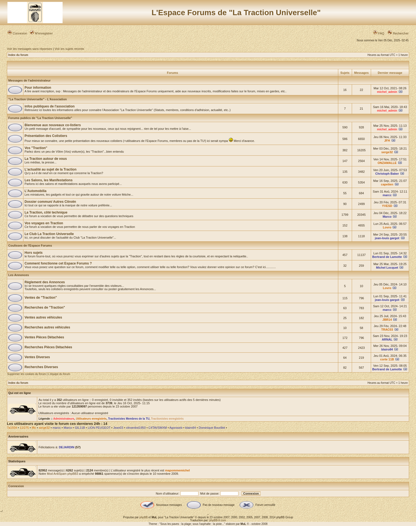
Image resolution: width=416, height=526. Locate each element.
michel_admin (387, 91)
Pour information (38, 88)
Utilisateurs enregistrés (91, 418)
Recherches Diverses (41, 367)
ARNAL (387, 339)
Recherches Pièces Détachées (48, 347)
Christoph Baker (387, 173)
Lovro (387, 227)
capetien (387, 184)
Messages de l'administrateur (29, 80)
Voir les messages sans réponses (29, 48)
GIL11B (80, 427)
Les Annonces (18, 275)
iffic (34, 427)
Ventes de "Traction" (41, 298)
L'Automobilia (36, 191)
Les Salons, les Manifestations (49, 180)
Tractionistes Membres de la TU (128, 418)
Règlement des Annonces (45, 282)
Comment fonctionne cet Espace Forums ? (58, 263)
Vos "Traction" (36, 148)
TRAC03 (387, 329)
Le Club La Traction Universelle (49, 234)
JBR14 (387, 319)
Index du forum (18, 54)
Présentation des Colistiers (46, 136)
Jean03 (118, 427)
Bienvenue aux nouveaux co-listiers (53, 125)
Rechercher (398, 33)
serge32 (387, 152)
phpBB (143, 517)
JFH (387, 140)
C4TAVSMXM (157, 427)
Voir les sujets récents (69, 48)
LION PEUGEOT (99, 427)
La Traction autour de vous (46, 159)
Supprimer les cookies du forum (26, 374)
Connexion (17, 33)
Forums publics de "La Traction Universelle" (40, 118)
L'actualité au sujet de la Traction (50, 169)
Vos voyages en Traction (44, 223)
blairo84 (387, 349)
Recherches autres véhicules (47, 327)
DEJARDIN (66, 447)
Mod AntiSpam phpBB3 (62, 473)
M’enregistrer (41, 33)
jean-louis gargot (387, 238)
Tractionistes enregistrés (167, 418)
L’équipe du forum (59, 374)
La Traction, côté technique (46, 212)
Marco (387, 216)
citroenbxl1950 (136, 427)
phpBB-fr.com (217, 520)
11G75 (24, 427)
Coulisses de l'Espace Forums (30, 245)
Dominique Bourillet (212, 427)
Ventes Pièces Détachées (44, 337)
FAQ (378, 33)
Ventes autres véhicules (43, 317)
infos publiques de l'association (50, 106)
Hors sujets (33, 253)
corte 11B (387, 359)
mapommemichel (177, 470)
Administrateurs (63, 418)
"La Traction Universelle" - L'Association (37, 99)
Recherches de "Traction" (45, 307)
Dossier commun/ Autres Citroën (50, 202)
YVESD (387, 205)
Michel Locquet (387, 267)
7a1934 (12, 427)
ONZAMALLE (387, 162)
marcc (387, 195)
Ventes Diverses (37, 357)
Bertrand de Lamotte (387, 256)
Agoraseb (176, 427)
